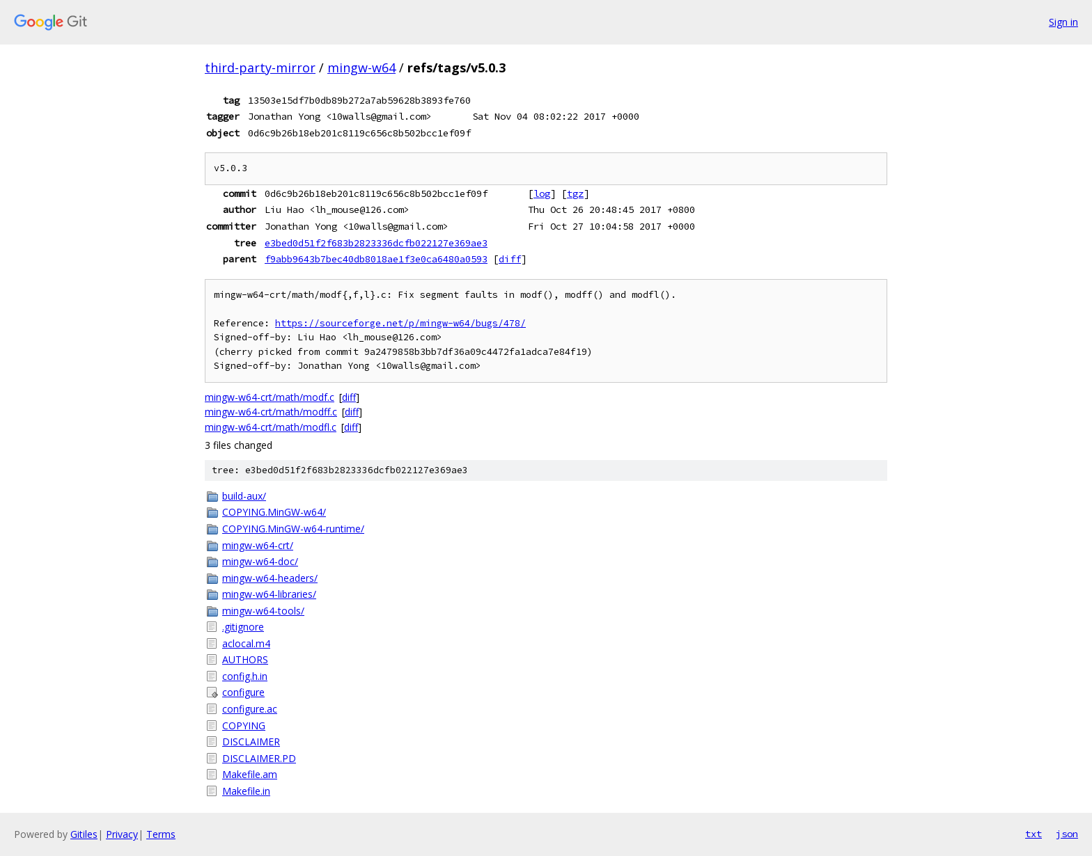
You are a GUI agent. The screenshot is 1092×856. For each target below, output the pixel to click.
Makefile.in (246, 791)
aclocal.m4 (246, 643)
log (541, 193)
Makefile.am (249, 774)
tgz (575, 193)
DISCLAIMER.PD (259, 758)
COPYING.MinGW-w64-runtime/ (293, 528)
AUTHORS (245, 659)
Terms (161, 834)
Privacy (122, 834)
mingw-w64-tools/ (263, 610)
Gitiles (84, 834)
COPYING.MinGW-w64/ (274, 511)
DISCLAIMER (251, 741)
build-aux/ (244, 495)
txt (1033, 833)
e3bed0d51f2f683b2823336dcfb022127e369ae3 (376, 243)
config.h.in (244, 676)
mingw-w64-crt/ (257, 545)
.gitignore (243, 626)
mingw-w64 (361, 67)
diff (510, 259)
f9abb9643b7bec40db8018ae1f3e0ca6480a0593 (376, 259)
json (1067, 833)
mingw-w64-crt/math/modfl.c (270, 427)
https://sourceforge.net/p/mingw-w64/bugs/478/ (400, 323)
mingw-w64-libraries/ (269, 594)
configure (243, 692)
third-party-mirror (260, 67)
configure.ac (249, 708)
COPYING (243, 725)
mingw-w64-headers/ (270, 578)
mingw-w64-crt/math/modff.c (271, 411)
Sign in (1063, 22)
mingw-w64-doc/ (260, 561)
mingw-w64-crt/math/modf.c (269, 397)
